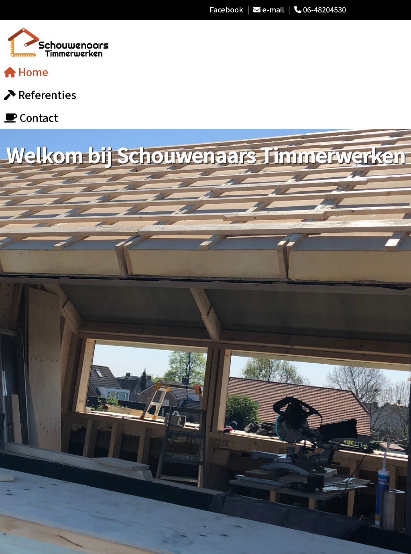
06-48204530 (320, 9)
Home (26, 71)
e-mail (268, 9)
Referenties (40, 94)
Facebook (226, 9)
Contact (31, 117)
